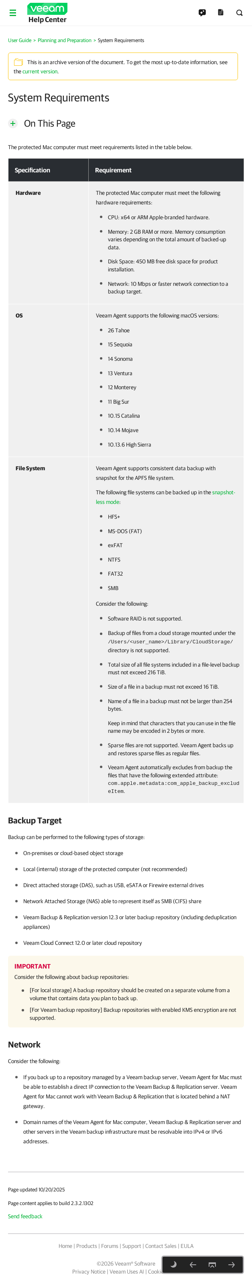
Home (65, 1246)
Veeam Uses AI (127, 1271)
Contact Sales (161, 1246)
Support (131, 1246)
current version (39, 71)
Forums (109, 1246)
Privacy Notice (89, 1271)
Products (86, 1246)
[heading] (126, 820)
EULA (187, 1246)
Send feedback (25, 1216)
